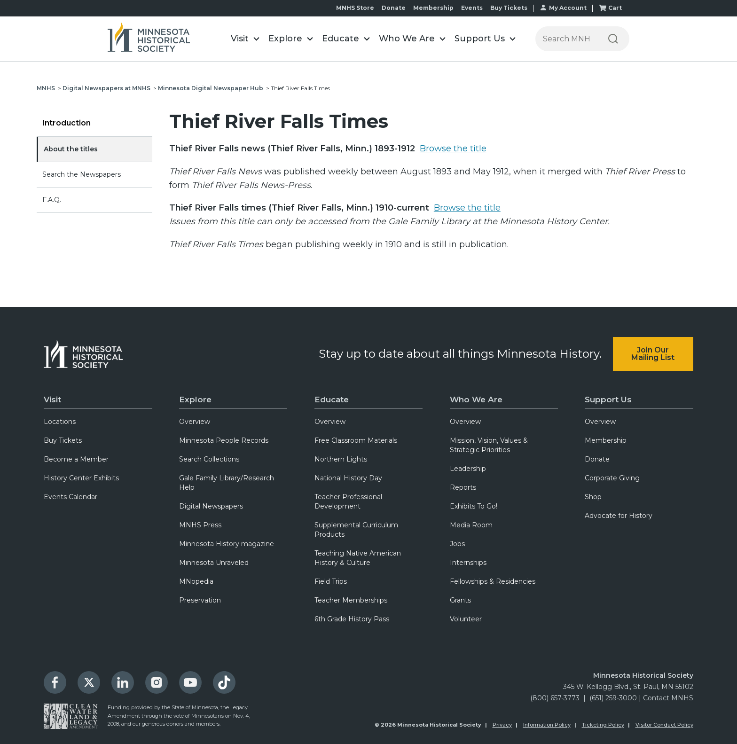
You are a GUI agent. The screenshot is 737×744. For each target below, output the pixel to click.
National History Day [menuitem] (348, 478)
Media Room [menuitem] (471, 525)
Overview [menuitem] (194, 421)
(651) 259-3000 (613, 698)
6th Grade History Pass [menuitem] (351, 619)
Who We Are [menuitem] (476, 399)
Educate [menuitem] (331, 399)
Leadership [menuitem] (468, 468)
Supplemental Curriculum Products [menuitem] (356, 530)
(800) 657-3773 (555, 698)
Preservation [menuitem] (200, 600)
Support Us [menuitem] (608, 399)
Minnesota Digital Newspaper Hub (210, 88)
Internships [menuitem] (468, 562)
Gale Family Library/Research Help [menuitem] (226, 483)
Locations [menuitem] (60, 421)
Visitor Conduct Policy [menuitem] (664, 724)
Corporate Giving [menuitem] (612, 478)
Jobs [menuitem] (457, 544)
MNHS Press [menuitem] (200, 525)
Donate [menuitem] (394, 7)
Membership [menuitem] (433, 7)
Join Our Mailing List (652, 353)
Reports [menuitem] (463, 487)
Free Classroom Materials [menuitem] (355, 440)
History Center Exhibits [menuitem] (81, 478)
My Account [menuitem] (568, 7)
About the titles (71, 149)
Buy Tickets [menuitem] (508, 7)
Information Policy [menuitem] (547, 724)
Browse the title (453, 148)
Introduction (66, 122)
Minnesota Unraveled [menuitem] (214, 562)
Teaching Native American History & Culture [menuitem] (357, 558)
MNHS (46, 88)
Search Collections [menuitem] (209, 459)
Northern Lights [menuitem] (340, 459)
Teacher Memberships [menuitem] (350, 600)
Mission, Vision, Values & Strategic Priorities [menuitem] (489, 445)
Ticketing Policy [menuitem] (603, 724)
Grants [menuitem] (460, 600)
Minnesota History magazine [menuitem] (226, 544)
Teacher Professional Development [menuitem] (348, 501)
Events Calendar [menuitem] (70, 497)
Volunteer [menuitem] (466, 619)
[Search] (613, 38)
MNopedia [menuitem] (196, 581)
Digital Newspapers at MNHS (106, 88)
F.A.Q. (51, 200)
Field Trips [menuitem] (330, 581)
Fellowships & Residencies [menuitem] (492, 581)
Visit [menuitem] (52, 399)
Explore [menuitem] (195, 399)
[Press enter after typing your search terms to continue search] (566, 38)
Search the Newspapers (81, 174)
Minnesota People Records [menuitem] (223, 440)
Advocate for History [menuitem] (618, 515)
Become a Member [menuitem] (76, 459)
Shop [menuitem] (593, 497)
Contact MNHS (668, 698)
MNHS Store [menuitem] (355, 7)
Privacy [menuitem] (502, 724)
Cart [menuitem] (615, 7)
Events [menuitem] (472, 7)
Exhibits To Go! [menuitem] (473, 506)
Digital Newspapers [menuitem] (211, 506)
